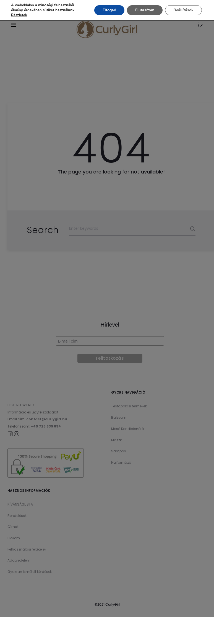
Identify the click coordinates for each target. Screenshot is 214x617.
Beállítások (183, 10)
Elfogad (109, 10)
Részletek (19, 15)
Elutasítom (144, 10)
